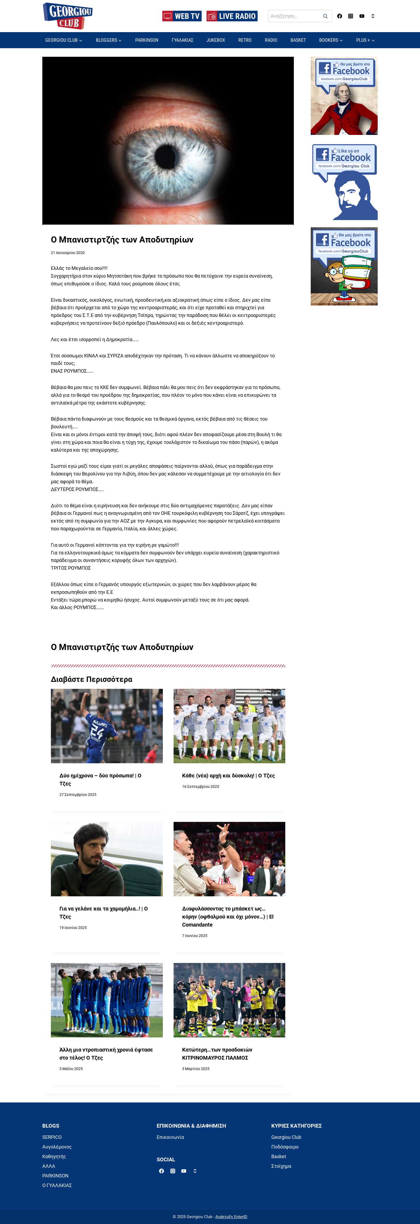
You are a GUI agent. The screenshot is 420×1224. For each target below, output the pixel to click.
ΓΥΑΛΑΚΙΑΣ (182, 40)
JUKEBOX (216, 40)
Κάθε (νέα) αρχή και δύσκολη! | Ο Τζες (228, 776)
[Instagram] (350, 16)
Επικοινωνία (170, 1137)
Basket (278, 1156)
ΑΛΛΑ (48, 1166)
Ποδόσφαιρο (285, 1147)
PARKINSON (146, 40)
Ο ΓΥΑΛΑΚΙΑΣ (57, 1185)
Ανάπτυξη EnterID (231, 1216)
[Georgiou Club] (67, 16)
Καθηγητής (54, 1156)
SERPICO (52, 1137)
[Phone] (373, 16)
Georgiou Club (286, 1137)
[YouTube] (362, 16)
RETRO (245, 40)
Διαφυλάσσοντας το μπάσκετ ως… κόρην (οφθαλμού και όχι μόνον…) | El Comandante (227, 917)
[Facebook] (339, 16)
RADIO (271, 40)
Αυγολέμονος (57, 1147)
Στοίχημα (281, 1166)
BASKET (298, 40)
